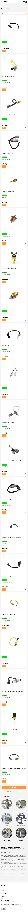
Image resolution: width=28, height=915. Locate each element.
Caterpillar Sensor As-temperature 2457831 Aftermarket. (14, 383)
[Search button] (23, 2)
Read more (3, 877)
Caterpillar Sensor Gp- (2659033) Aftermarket (11, 499)
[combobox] (13, 13)
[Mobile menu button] (1, 1)
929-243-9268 (5, 900)
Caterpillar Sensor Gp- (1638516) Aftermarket (11, 460)
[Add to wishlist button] (25, 51)
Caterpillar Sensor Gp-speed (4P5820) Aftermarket (12, 691)
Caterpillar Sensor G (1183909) (8, 422)
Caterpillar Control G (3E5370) (8, 153)
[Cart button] (26, 2)
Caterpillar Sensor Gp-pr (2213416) (9, 614)
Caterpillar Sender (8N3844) (8, 191)
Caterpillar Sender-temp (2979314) (9, 268)
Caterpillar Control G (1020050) (8, 76)
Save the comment (6, 82)
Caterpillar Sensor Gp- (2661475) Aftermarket (11, 537)
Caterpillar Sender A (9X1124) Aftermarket (10, 230)
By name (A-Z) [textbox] (5, 13)
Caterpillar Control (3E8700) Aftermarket (10, 37)
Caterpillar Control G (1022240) (8, 114)
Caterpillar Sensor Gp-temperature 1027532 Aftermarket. (14, 768)
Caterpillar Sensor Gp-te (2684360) (9, 729)
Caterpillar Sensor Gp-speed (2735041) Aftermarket (13, 652)
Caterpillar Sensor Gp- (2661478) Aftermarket (11, 576)
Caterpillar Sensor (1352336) (8, 345)
